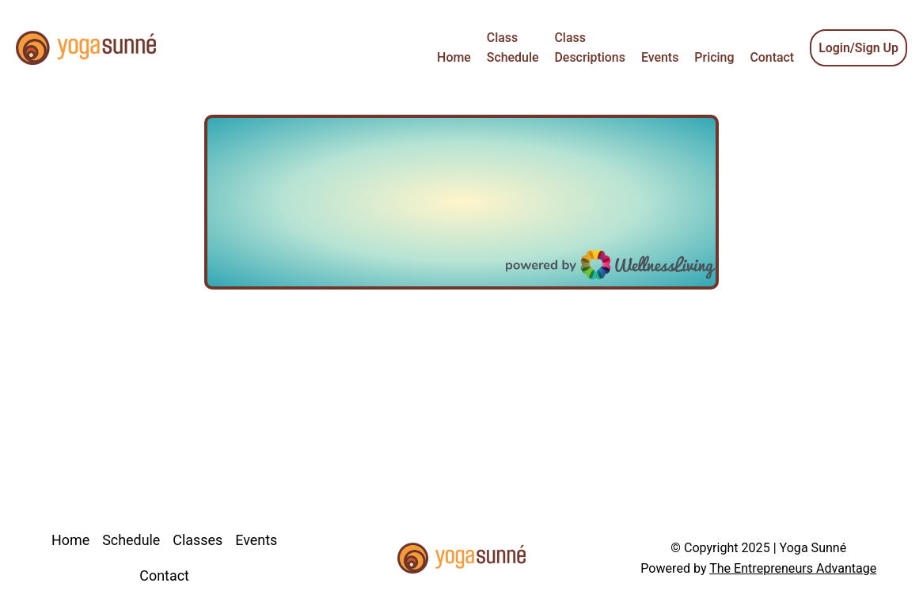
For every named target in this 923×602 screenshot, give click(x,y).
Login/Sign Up (858, 47)
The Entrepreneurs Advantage (792, 568)
